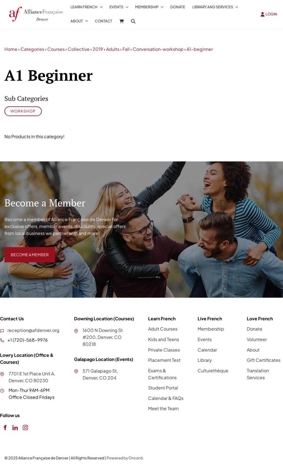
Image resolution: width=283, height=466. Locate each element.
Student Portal (163, 388)
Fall (126, 49)
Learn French (84, 7)
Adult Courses (162, 329)
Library (205, 360)
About (76, 21)
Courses (56, 49)
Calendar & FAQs (166, 398)
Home (10, 49)
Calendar (207, 350)
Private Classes (164, 350)
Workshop (23, 111)
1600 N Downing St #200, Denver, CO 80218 (103, 337)
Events (116, 7)
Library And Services (212, 7)
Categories (32, 49)
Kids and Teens (163, 339)
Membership (146, 7)
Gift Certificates (264, 360)
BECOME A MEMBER (25, 250)
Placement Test (164, 360)
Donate (177, 7)
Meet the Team (163, 408)
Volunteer (257, 339)
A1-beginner (200, 49)
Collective (79, 49)
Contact (103, 21)
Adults (112, 49)
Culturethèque (213, 370)
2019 (98, 49)
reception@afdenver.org (33, 330)
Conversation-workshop (158, 49)
